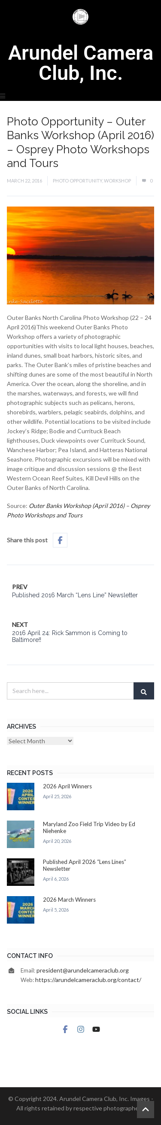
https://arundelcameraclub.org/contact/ (88, 979)
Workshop (117, 180)
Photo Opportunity (77, 180)
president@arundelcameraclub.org (82, 970)
